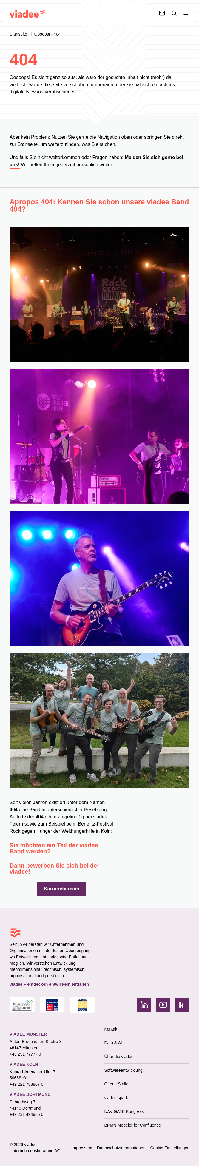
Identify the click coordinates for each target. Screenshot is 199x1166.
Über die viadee (119, 1056)
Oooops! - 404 (47, 34)
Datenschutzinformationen (121, 1147)
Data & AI (113, 1042)
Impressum (82, 1147)
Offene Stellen (117, 1084)
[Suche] (174, 13)
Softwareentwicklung (123, 1070)
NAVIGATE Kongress (124, 1111)
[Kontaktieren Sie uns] (162, 13)
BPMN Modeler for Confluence (132, 1125)
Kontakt (111, 1029)
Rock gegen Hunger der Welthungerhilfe (52, 831)
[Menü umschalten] (186, 13)
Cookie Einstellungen (169, 1147)
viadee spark (116, 1097)
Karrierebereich (61, 888)
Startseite (19, 34)
